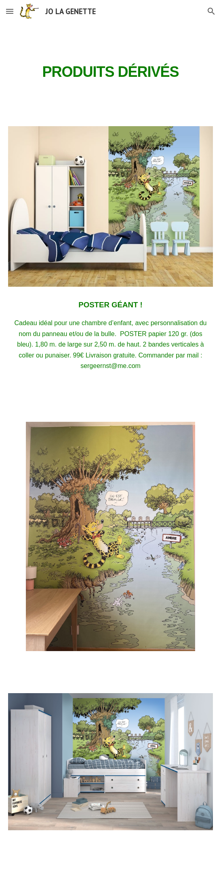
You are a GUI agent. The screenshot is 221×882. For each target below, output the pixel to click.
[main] (110, 69)
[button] (9, 11)
